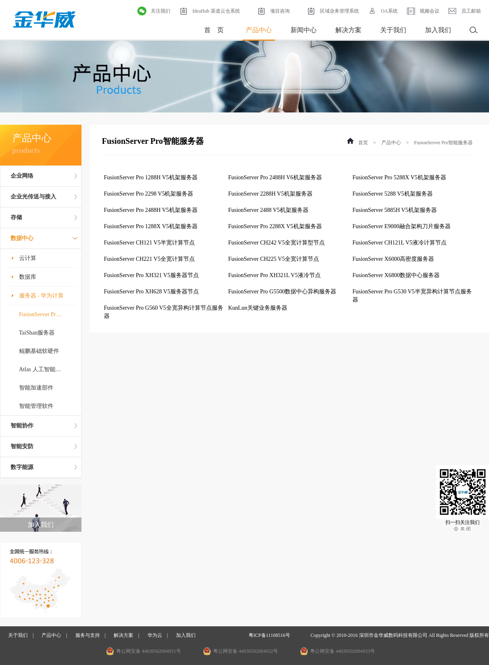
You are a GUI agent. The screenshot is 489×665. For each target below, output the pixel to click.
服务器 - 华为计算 (41, 296)
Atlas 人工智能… (40, 369)
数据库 (27, 277)
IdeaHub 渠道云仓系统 (209, 11)
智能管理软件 (36, 406)
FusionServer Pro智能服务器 (443, 142)
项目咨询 (273, 11)
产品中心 (259, 29)
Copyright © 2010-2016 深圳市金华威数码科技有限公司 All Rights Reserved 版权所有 (400, 635)
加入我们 (438, 29)
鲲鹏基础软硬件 (39, 351)
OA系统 (382, 11)
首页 (363, 142)
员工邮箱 (464, 11)
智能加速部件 (36, 388)
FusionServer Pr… (40, 314)
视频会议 (422, 11)
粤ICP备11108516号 (269, 635)
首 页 (214, 29)
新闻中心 (304, 29)
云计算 (27, 258)
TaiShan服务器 (37, 333)
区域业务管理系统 (332, 11)
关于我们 (393, 29)
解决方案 (348, 29)
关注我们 (153, 11)
